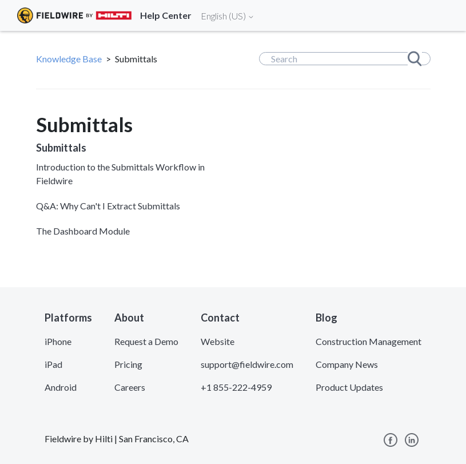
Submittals (61, 147)
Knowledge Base (69, 58)
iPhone (58, 341)
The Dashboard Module (83, 230)
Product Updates (349, 387)
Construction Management (368, 341)
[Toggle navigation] (443, 15)
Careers (129, 387)
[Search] (345, 58)
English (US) (227, 15)
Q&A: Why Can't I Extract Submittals (108, 205)
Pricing (128, 364)
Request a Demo (146, 341)
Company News (347, 364)
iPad (53, 364)
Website (217, 341)
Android (61, 387)
